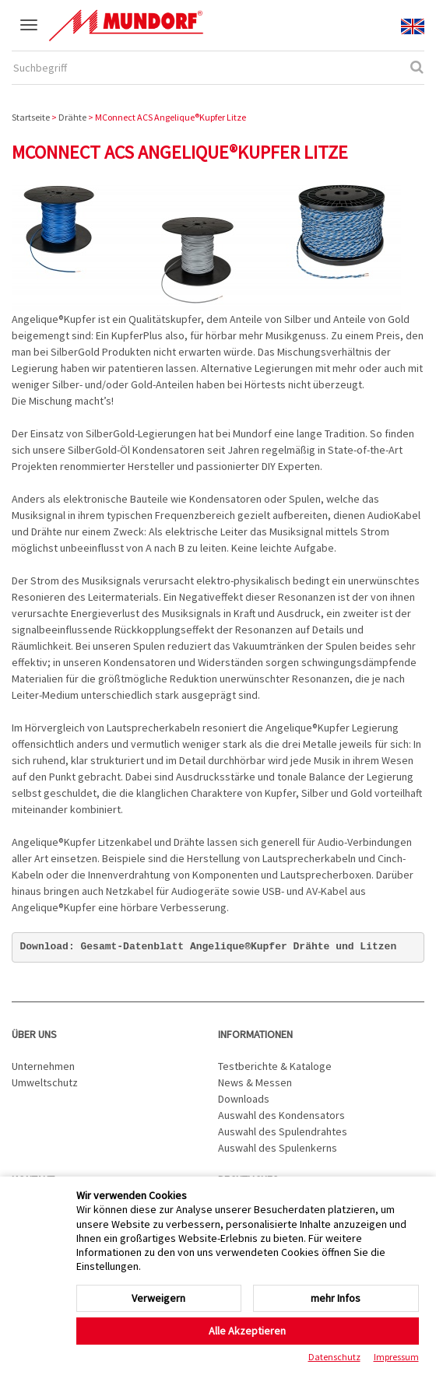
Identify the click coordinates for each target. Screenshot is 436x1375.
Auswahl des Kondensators (281, 1115)
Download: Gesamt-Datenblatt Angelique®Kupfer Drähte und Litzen (208, 946)
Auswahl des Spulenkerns (277, 1148)
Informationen (255, 1034)
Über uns (34, 1034)
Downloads (243, 1099)
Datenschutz (334, 1357)
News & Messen (255, 1082)
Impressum (396, 1357)
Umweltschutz (45, 1082)
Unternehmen (43, 1066)
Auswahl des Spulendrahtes (282, 1131)
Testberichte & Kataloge (275, 1066)
